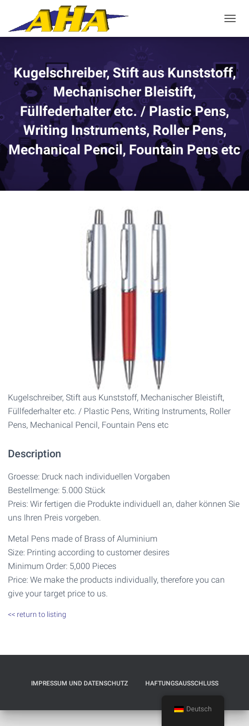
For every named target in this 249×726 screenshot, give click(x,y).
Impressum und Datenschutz (79, 683)
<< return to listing (37, 614)
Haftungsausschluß (181, 683)
